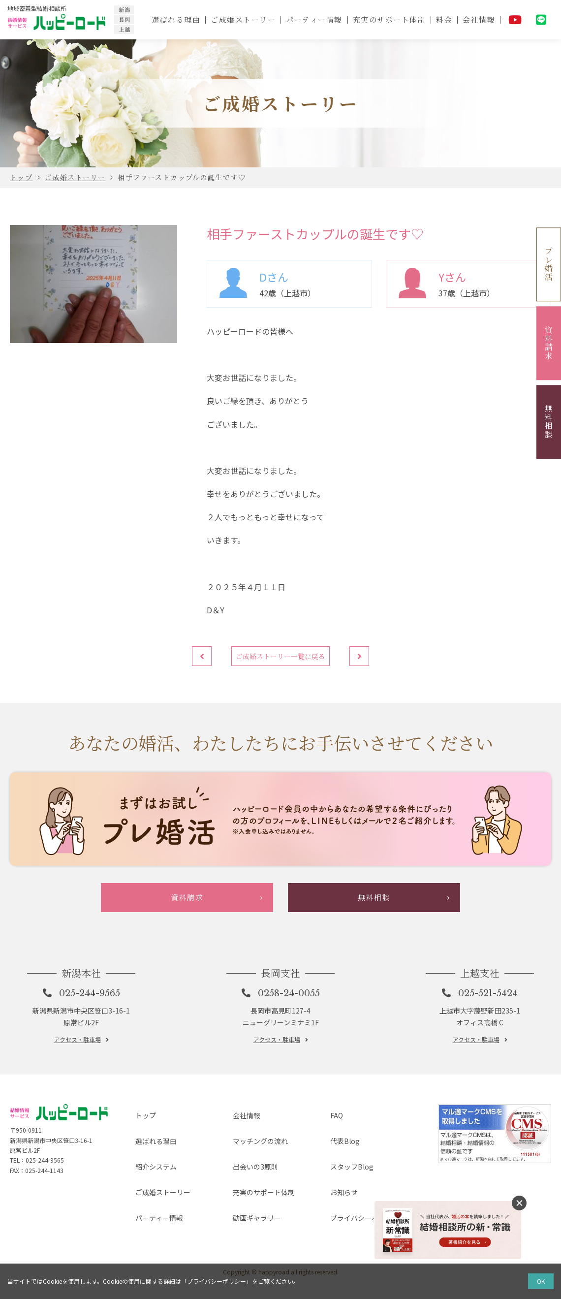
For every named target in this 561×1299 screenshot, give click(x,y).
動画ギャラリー (250, 1239)
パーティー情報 (313, 19)
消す (519, 1203)
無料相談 (549, 422)
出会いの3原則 (249, 1208)
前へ (197, 661)
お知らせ (336, 1224)
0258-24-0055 (290, 1054)
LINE (541, 19)
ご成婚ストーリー (242, 19)
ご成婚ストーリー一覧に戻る (280, 661)
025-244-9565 (90, 1054)
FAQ (327, 1176)
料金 (444, 19)
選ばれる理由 (174, 19)
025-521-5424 (489, 1054)
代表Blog (336, 1192)
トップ (137, 1176)
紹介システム (149, 1208)
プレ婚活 (549, 264)
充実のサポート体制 (388, 19)
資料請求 (549, 343)
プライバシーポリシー (359, 1239)
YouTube (515, 19)
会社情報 (479, 19)
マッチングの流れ (254, 1192)
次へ (364, 661)
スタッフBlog (344, 1208)
